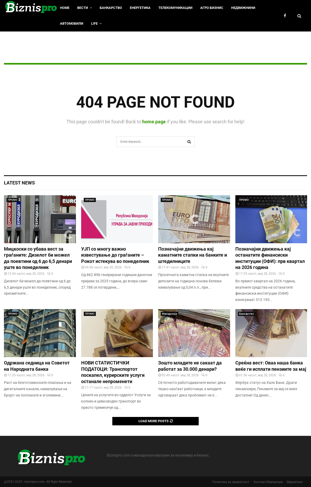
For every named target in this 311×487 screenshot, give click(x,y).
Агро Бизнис (211, 8)
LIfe (94, 23)
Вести (82, 8)
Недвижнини (243, 8)
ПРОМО (12, 199)
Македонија (169, 313)
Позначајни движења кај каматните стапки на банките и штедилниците (192, 255)
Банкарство (111, 8)
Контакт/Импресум (268, 482)
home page (154, 121)
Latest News (19, 183)
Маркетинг (295, 482)
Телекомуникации (175, 8)
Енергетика (140, 8)
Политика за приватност (230, 482)
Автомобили (71, 23)
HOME (64, 8)
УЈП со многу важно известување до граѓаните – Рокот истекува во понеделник (115, 255)
